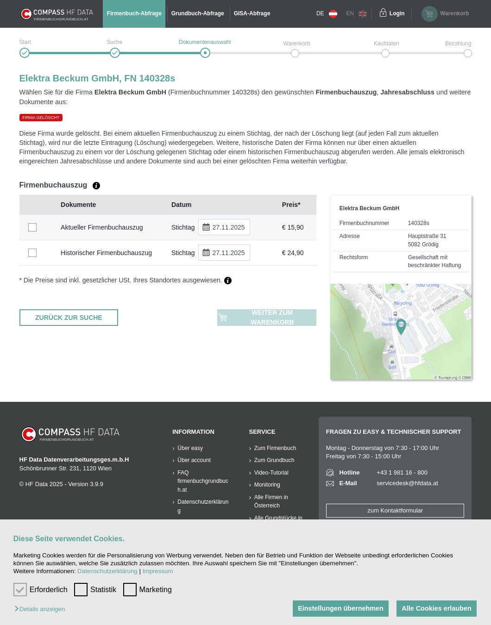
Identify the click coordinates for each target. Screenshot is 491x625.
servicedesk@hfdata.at (407, 483)
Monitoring (267, 484)
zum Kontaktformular (395, 510)
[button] (41, 609)
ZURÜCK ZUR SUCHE (68, 317)
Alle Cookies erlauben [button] (436, 608)
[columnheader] (38, 204)
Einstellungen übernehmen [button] (341, 608)
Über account (193, 460)
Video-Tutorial (271, 472)
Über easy (190, 448)
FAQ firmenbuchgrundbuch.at (202, 481)
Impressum (158, 571)
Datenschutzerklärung (107, 571)
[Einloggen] (383, 14)
